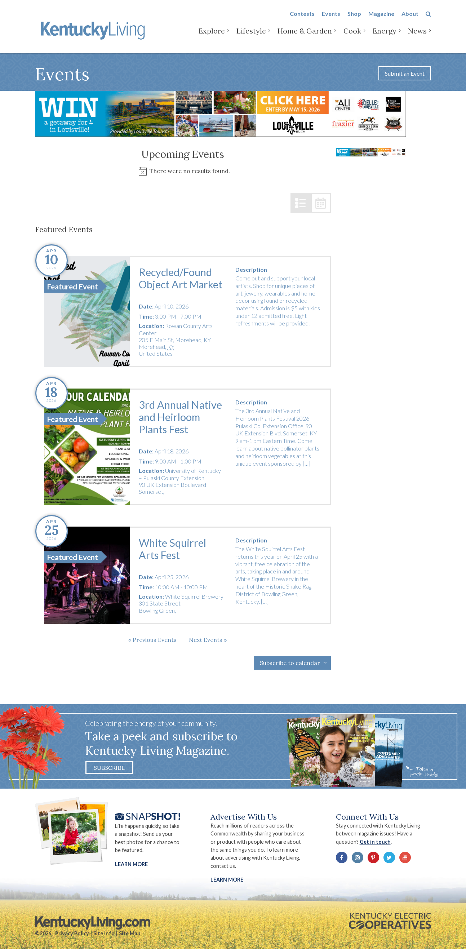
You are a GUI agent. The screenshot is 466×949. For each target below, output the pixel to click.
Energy (384, 35)
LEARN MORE (226, 880)
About (409, 18)
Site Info (104, 933)
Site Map (129, 933)
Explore (212, 35)
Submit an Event (405, 73)
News (417, 35)
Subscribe (109, 767)
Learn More (131, 864)
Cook (352, 35)
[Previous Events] (152, 640)
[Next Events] (207, 640)
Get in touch (375, 842)
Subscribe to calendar (290, 662)
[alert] (183, 171)
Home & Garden (305, 35)
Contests (302, 18)
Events (331, 18)
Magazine (381, 18)
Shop (354, 18)
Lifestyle (251, 35)
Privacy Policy (72, 933)
